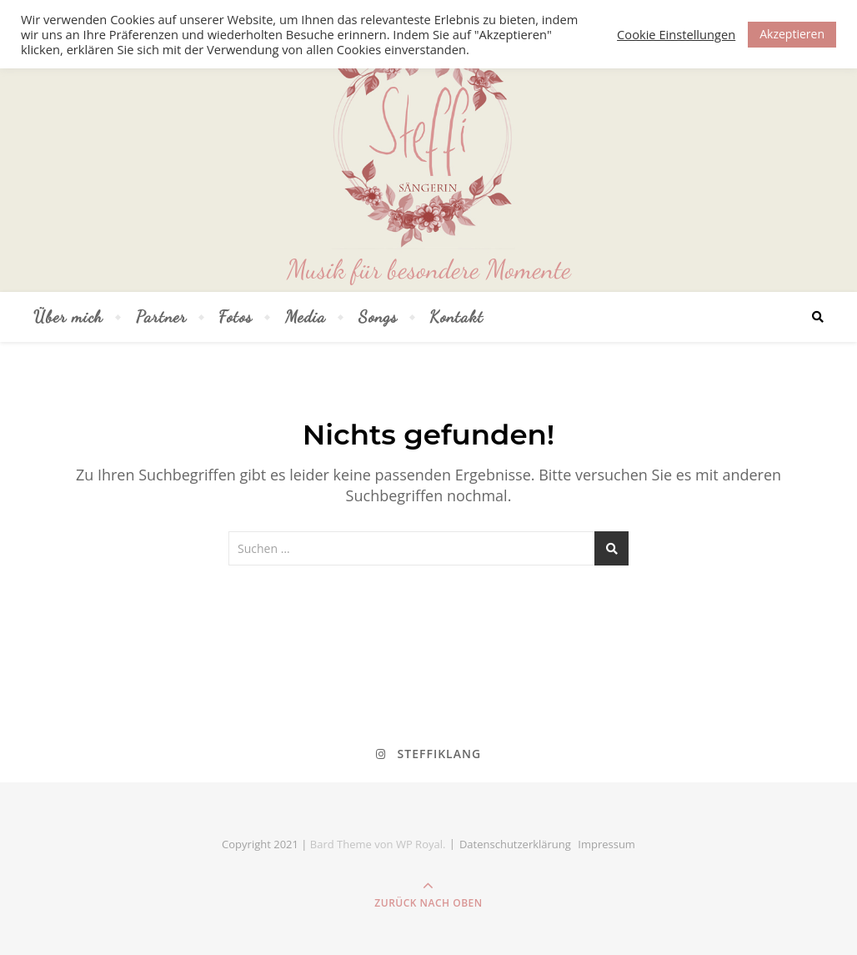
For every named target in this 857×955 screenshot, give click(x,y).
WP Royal (419, 844)
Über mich (68, 317)
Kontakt (456, 317)
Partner (161, 317)
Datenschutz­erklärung (515, 844)
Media (305, 317)
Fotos (235, 317)
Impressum (606, 844)
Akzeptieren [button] (791, 34)
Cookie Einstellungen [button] (676, 34)
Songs (378, 317)
